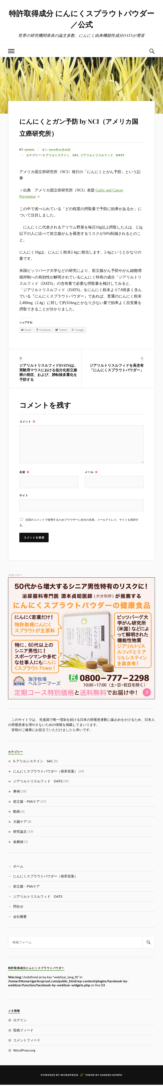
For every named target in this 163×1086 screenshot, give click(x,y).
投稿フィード (23, 1031)
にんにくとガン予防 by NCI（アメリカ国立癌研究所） (77, 126)
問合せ (18, 908)
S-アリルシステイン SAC (61, 155)
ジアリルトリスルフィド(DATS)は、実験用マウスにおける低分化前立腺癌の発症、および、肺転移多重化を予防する (48, 372)
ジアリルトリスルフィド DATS (102, 155)
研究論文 (20, 833)
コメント (27, 422)
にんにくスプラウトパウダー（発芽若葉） (45, 772)
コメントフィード (26, 1041)
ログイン (20, 1021)
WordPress (69, 1076)
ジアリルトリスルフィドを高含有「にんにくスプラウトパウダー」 (117, 368)
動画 (16, 813)
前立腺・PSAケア (26, 802)
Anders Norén (111, 1076)
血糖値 (18, 843)
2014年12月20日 (62, 150)
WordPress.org (24, 1051)
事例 (16, 792)
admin (29, 150)
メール (91, 472)
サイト (23, 496)
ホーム (18, 867)
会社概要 (20, 917)
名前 (24, 472)
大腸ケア (20, 823)
